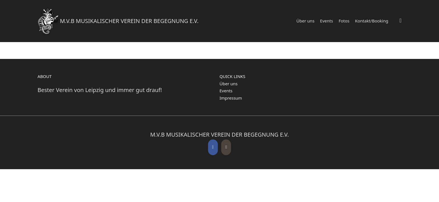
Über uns (305, 21)
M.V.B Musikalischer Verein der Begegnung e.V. (129, 21)
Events (326, 21)
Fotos (343, 21)
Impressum (231, 98)
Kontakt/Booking (371, 21)
